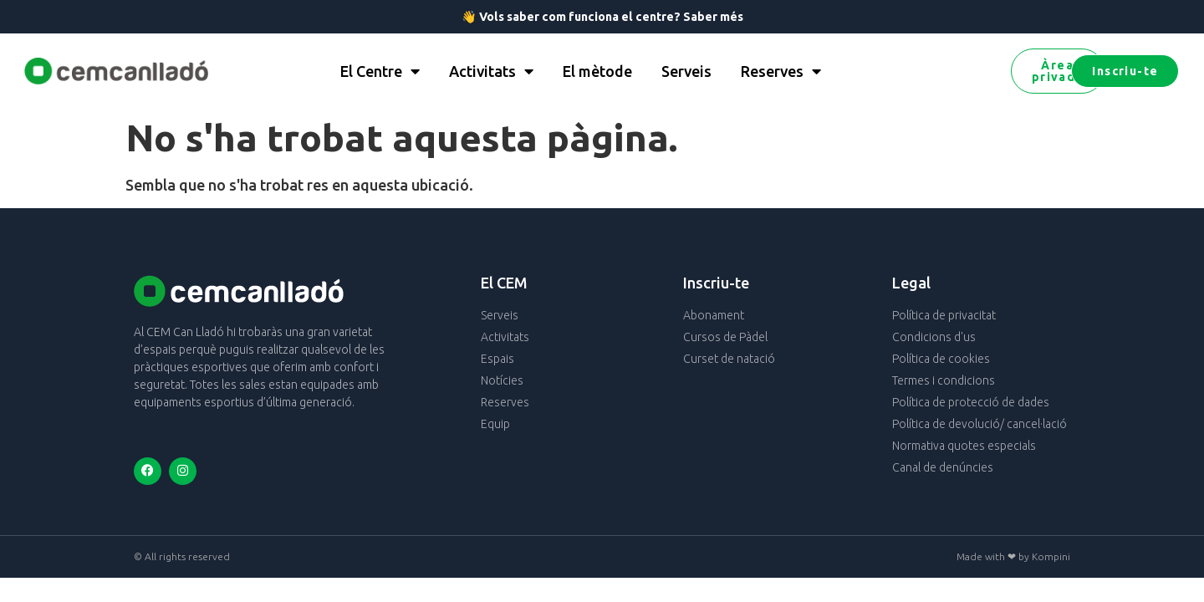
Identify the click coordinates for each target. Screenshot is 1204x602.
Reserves (781, 71)
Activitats (491, 71)
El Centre (380, 71)
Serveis (686, 71)
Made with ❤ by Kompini (1013, 556)
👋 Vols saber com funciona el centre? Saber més (602, 16)
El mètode (597, 71)
